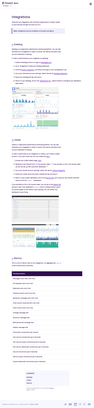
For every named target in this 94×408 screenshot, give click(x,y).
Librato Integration (58, 170)
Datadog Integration (60, 73)
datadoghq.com (46, 62)
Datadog (29, 377)
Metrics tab (50, 178)
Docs (16, 3)
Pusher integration (27, 70)
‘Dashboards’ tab (45, 81)
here (48, 156)
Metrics (29, 383)
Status (36, 404)
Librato (29, 380)
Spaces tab (57, 184)
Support (32, 404)
